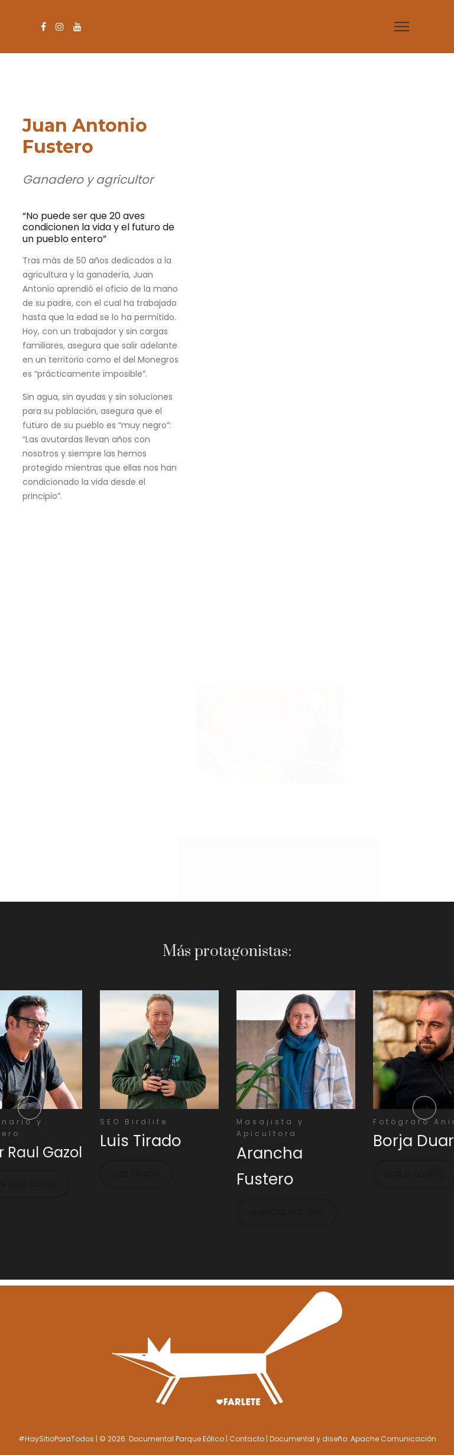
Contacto (246, 1439)
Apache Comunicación (393, 1439)
